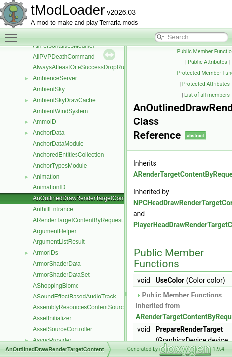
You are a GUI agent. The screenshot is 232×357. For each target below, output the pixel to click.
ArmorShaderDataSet (61, 274)
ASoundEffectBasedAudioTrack (74, 296)
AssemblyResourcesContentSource (80, 307)
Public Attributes (207, 62)
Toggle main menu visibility (13, 33)
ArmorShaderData (57, 263)
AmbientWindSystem (60, 111)
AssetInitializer (52, 318)
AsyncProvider (52, 340)
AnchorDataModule (58, 143)
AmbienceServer (55, 78)
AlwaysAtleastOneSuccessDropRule (81, 67)
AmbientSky (49, 89)
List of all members (207, 95)
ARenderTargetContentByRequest (78, 220)
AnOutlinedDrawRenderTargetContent (83, 198)
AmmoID (44, 122)
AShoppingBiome (56, 285)
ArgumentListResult (59, 241)
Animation (46, 176)
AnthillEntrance (53, 209)
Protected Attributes (206, 84)
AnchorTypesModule (60, 165)
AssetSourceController (62, 329)
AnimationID (49, 187)
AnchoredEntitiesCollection (68, 154)
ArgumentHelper (54, 231)
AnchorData (48, 132)
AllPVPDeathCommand (64, 56)
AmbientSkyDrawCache (64, 100)
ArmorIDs (45, 252)
